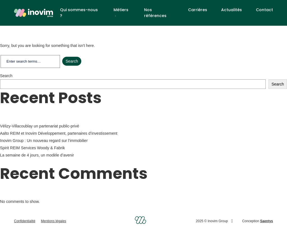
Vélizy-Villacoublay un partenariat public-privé (39, 126)
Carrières (197, 10)
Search (6, 76)
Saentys (266, 221)
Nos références (155, 12)
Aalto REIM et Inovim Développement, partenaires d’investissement (58, 133)
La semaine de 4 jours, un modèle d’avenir (37, 155)
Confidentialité (24, 221)
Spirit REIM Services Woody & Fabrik (33, 148)
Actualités (231, 10)
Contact (264, 10)
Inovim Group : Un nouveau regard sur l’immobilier (44, 140)
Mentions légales (53, 221)
